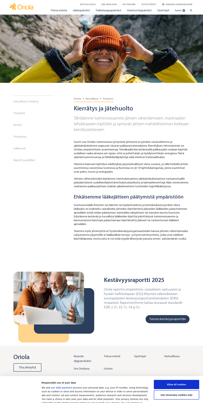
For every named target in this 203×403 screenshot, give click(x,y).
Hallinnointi (19, 148)
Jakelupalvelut (81, 10)
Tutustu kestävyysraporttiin (167, 319)
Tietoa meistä (59, 10)
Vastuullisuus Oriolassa (25, 101)
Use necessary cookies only (176, 369)
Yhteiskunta (19, 136)
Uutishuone (128, 4)
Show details (49, 396)
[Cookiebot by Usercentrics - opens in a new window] (20, 396)
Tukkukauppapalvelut (108, 10)
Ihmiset (17, 125)
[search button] (190, 10)
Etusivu (77, 98)
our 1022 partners (61, 361)
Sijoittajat (163, 10)
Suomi (180, 10)
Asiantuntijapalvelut (139, 10)
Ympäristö (19, 113)
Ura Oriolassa (109, 4)
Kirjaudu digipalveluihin (177, 4)
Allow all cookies (176, 358)
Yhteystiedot (148, 4)
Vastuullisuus (88, 4)
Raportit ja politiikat (24, 160)
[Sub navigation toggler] (51, 101)
